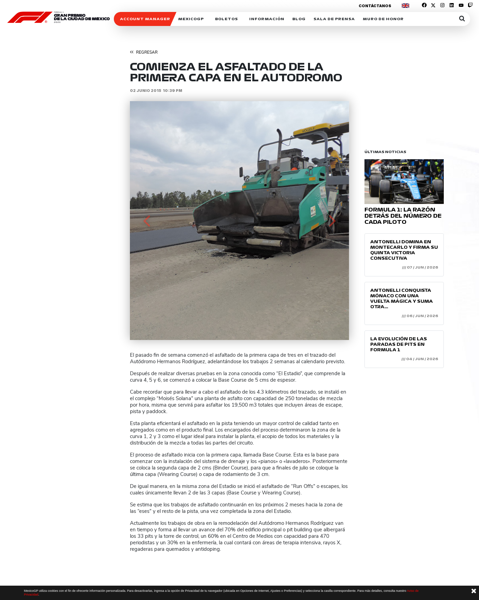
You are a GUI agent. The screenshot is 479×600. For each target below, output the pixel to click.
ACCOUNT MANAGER (145, 19)
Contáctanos (375, 5)
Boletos (226, 19)
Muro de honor (383, 19)
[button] (146, 220)
